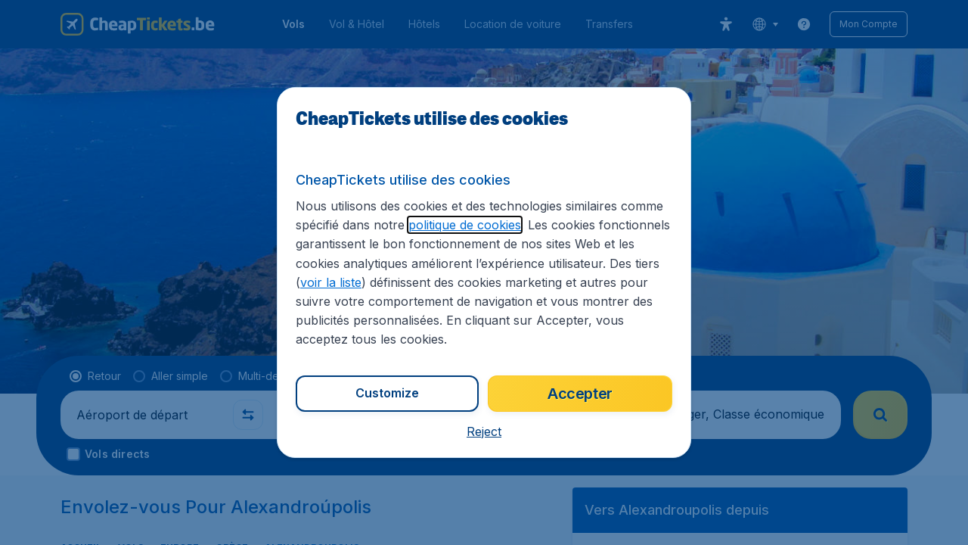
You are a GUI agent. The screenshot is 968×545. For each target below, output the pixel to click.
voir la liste (330, 282)
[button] (484, 431)
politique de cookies (464, 224)
